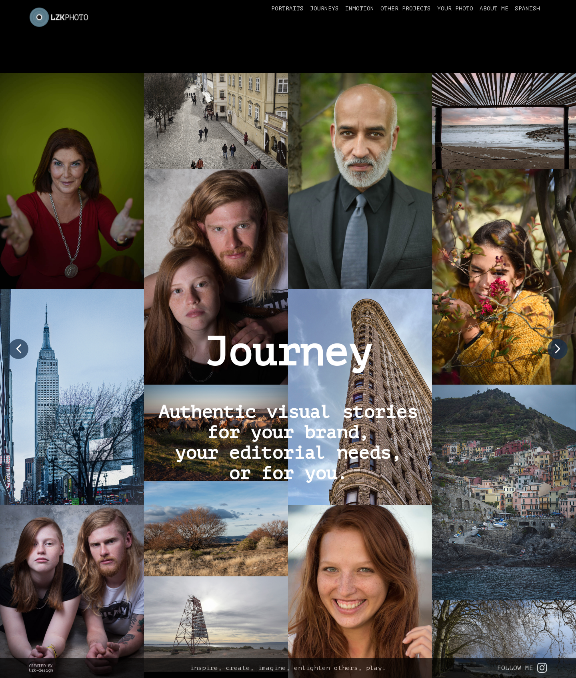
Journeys (324, 9)
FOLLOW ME (522, 668)
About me (494, 9)
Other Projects (405, 9)
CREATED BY (41, 668)
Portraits (287, 9)
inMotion (359, 9)
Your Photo (455, 9)
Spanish (527, 9)
